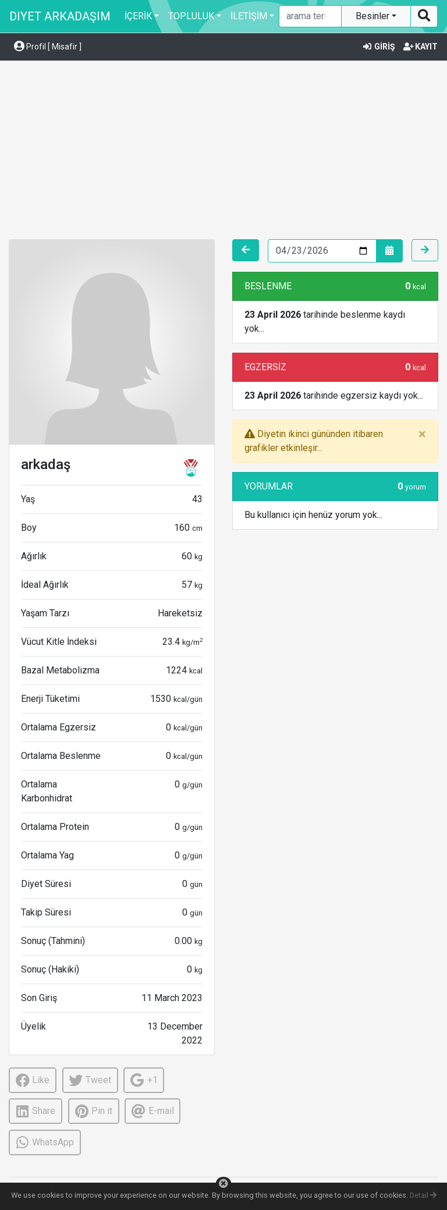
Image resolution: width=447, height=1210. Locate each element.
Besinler (374, 16)
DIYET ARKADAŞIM (60, 16)
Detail (423, 1195)
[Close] (422, 434)
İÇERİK (138, 16)
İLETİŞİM (248, 16)
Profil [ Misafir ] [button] (47, 46)
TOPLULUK (191, 16)
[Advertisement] (223, 151)
